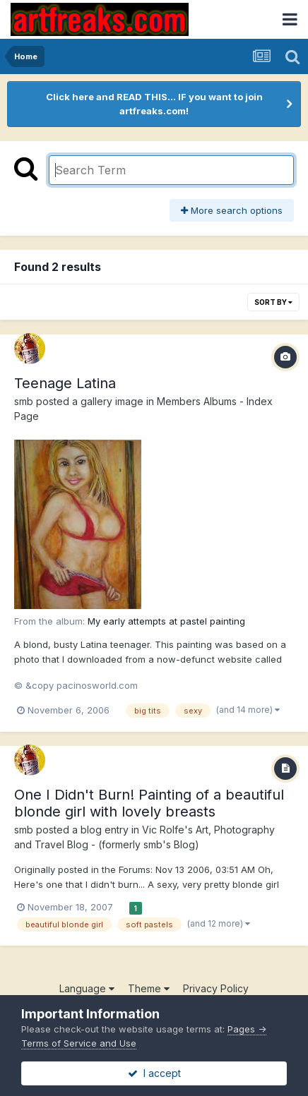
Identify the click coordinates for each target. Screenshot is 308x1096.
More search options (232, 210)
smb (23, 401)
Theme (149, 988)
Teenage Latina (65, 383)
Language (86, 988)
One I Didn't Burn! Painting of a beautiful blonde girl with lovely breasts (149, 803)
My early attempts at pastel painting (166, 621)
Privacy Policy (216, 988)
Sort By (273, 302)
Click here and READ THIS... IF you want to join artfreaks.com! (154, 103)
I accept (154, 1073)
